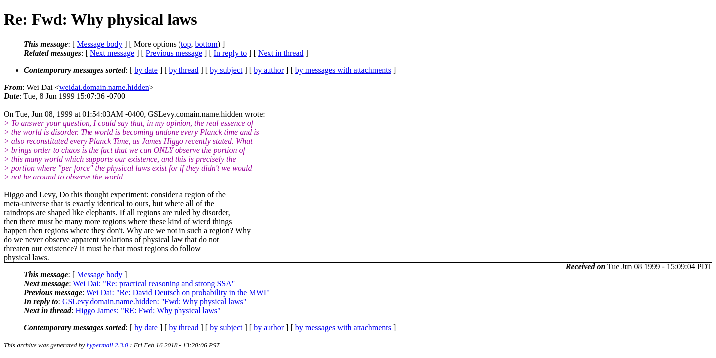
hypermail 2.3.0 (107, 345)
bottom (206, 44)
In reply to (230, 53)
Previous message (174, 53)
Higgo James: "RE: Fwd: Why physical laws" (148, 310)
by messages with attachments (343, 70)
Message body (99, 44)
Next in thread (281, 53)
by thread (184, 70)
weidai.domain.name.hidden (104, 87)
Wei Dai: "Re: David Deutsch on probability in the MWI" (177, 292)
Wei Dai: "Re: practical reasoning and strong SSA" (154, 283)
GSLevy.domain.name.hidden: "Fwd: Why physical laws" (154, 301)
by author (269, 70)
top (186, 44)
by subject (226, 70)
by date (146, 70)
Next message (112, 53)
